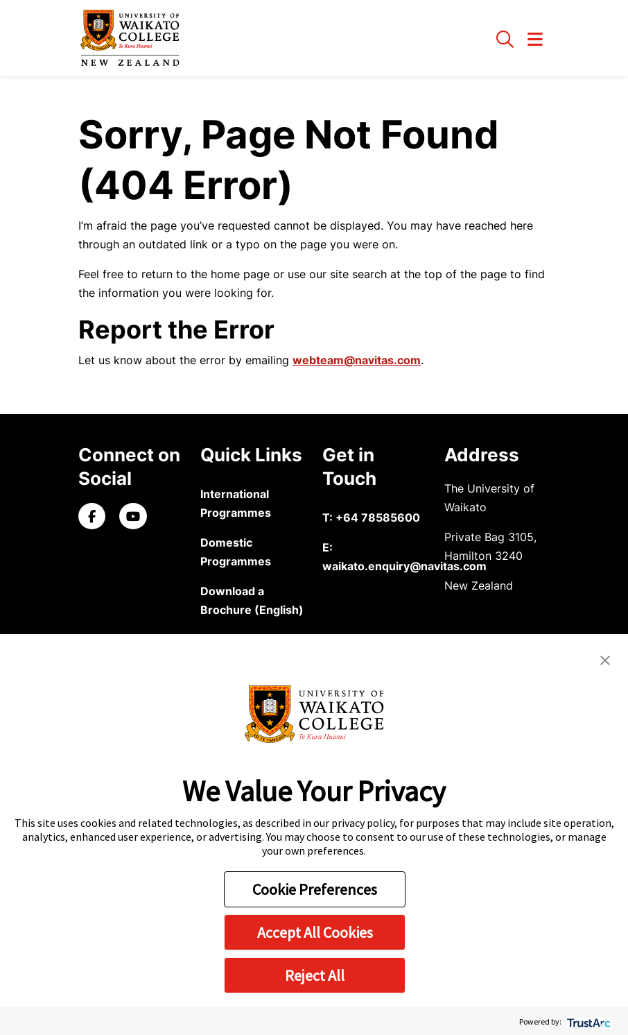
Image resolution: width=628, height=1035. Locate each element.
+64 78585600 (377, 517)
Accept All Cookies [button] (315, 932)
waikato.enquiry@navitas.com (404, 566)
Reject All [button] (314, 975)
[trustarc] (587, 1021)
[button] (605, 659)
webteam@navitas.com (357, 360)
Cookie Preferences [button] (314, 889)
